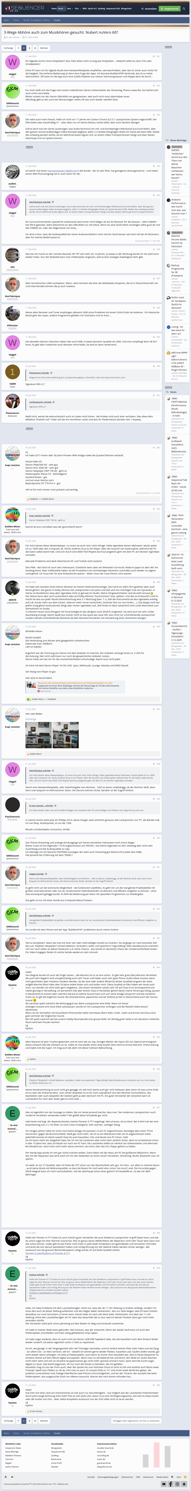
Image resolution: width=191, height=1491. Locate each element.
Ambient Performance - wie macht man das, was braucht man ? (179, 206)
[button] (65, 8)
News (54, 8)
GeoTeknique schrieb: (40, 202)
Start (179, 1477)
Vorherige (8, 48)
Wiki (85, 8)
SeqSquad (176, 258)
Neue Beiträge (178, 140)
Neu (69, 8)
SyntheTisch (176, 225)
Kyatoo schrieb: (37, 1274)
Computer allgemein (176, 289)
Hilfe (138, 1477)
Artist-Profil (56, 1463)
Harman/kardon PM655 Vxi (62, 170)
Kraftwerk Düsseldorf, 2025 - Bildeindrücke (178, 444)
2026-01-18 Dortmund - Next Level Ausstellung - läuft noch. (178, 561)
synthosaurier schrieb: (40, 402)
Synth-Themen (12, 1466)
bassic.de (101, 1451)
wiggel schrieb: (36, 873)
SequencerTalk (113, 8)
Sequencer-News (13, 1448)
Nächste (44, 48)
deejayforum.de (104, 1466)
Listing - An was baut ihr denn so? (178, 330)
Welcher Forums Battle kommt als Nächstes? (178, 239)
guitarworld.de (104, 1463)
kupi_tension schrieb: (39, 515)
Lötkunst (175, 345)
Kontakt (91, 1477)
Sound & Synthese (175, 191)
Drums (174, 379)
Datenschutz (127, 1477)
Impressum (148, 1477)
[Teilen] (154, 56)
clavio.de (101, 1459)
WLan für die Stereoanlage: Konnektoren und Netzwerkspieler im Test (75, 682)
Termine (9, 1459)
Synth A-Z (92, 8)
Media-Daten (162, 1477)
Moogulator (126, 8)
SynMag (101, 8)
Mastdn (54, 1466)
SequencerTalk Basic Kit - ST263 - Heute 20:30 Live (179, 483)
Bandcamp (56, 1459)
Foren (60, 8)
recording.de (103, 1455)
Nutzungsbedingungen (108, 1477)
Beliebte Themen (13, 1455)
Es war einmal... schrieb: (41, 805)
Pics (77, 8)
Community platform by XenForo (28, 1484)
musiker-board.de (105, 1448)
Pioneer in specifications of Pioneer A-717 (47, 1253)
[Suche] (184, 8)
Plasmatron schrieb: (39, 372)
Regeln (8, 1463)
